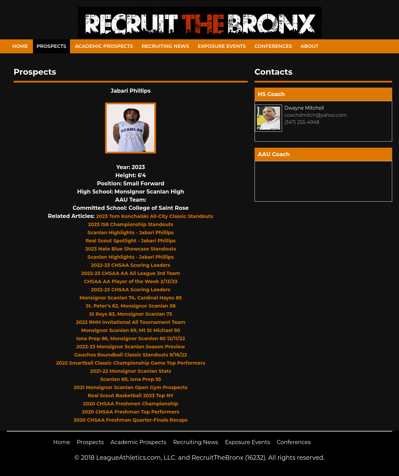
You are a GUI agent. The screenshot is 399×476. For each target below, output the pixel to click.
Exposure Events (222, 46)
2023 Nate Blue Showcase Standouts (130, 249)
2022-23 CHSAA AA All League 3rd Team (130, 273)
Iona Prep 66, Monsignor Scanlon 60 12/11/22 (130, 338)
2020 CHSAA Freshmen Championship (130, 404)
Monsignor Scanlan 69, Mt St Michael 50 (130, 330)
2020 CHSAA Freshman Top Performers (130, 412)
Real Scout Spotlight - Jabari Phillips (131, 241)
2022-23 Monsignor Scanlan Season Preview (130, 347)
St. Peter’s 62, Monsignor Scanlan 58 (131, 306)
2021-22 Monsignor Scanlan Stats (130, 371)
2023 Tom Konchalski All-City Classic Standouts (154, 216)
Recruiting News (165, 46)
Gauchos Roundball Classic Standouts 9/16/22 (130, 355)
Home (20, 46)
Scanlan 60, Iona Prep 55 (130, 379)
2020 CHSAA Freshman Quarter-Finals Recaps (131, 420)
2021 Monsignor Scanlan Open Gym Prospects (131, 387)
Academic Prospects (104, 46)
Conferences (273, 46)
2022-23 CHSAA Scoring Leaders (131, 265)
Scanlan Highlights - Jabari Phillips (130, 233)
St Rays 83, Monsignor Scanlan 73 (130, 314)
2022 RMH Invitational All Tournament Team (131, 322)
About (309, 46)
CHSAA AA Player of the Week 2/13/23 (130, 281)
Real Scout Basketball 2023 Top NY (130, 395)
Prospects (51, 46)
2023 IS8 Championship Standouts (130, 224)
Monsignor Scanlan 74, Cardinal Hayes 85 (131, 298)
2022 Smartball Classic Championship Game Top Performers (130, 363)
